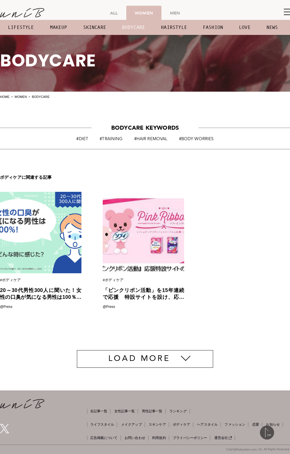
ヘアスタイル (207, 424)
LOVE (245, 27)
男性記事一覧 (152, 411)
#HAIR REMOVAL (151, 139)
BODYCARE (133, 27)
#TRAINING (111, 139)
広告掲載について (104, 438)
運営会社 (223, 438)
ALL (114, 13)
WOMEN (144, 13)
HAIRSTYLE (174, 27)
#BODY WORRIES (196, 139)
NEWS (272, 27)
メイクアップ (131, 424)
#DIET (82, 139)
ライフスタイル (102, 424)
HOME (4, 96)
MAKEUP (58, 27)
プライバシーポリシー (190, 438)
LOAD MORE (139, 359)
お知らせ (273, 424)
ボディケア (181, 424)
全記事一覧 (99, 411)
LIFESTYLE (21, 27)
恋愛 (255, 424)
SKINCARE (94, 27)
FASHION (213, 27)
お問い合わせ (135, 438)
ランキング (178, 411)
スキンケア (157, 424)
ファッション (234, 424)
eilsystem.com (247, 449)
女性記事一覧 (124, 411)
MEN (175, 13)
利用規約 (159, 438)
